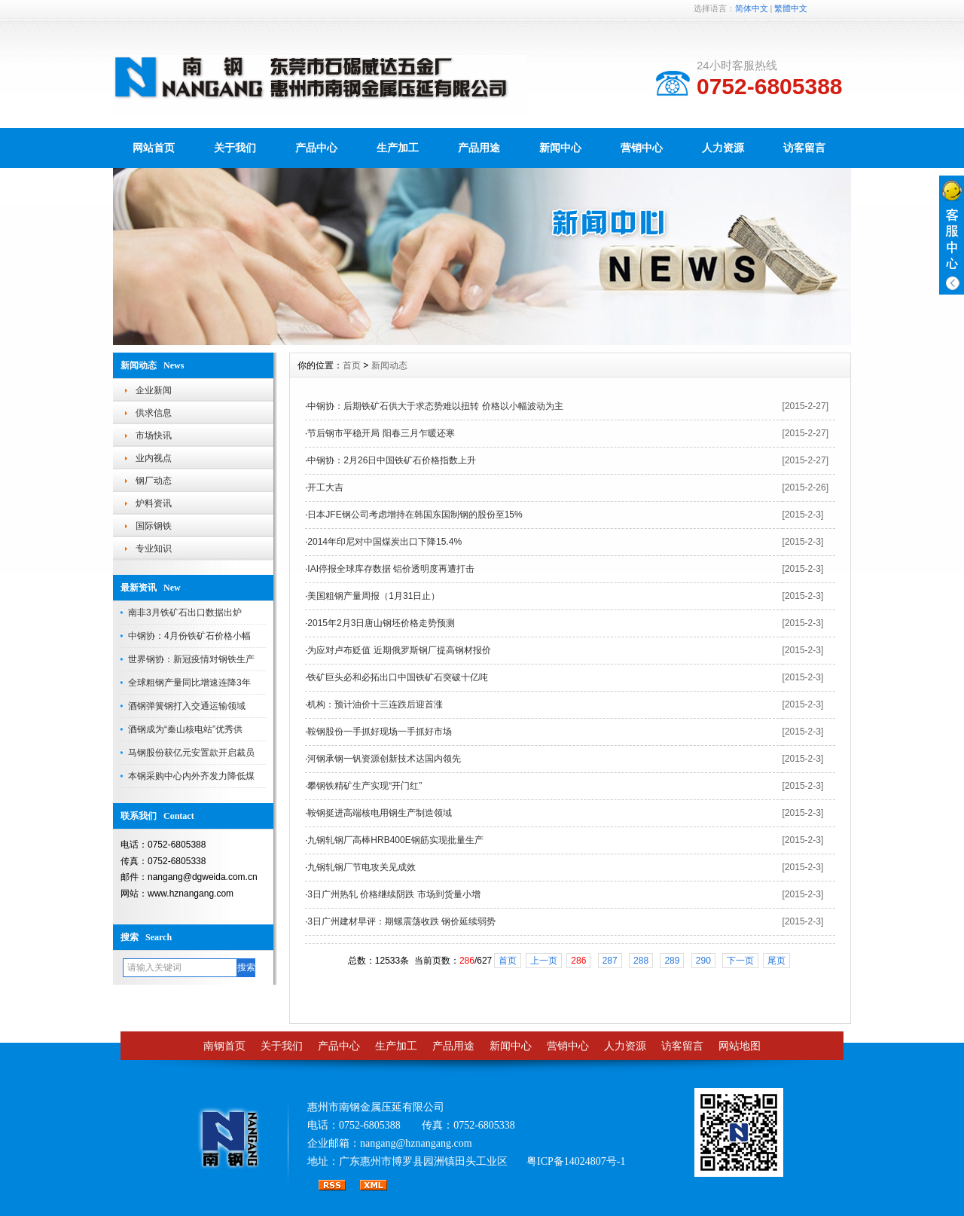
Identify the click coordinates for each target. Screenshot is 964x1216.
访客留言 (804, 148)
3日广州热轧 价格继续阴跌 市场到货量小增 (393, 894)
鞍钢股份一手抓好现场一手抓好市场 (379, 731)
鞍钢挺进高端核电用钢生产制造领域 (379, 813)
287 (610, 960)
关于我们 (235, 148)
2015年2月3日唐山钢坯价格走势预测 (381, 623)
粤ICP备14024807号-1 (575, 1161)
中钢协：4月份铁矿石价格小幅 (189, 636)
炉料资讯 (154, 503)
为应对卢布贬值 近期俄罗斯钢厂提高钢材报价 (398, 650)
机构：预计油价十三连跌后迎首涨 (375, 704)
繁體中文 (790, 8)
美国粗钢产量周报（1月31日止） (373, 596)
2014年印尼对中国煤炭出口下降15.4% (384, 541)
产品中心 (316, 148)
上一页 (543, 960)
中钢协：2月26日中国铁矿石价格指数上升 (391, 460)
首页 (352, 365)
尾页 (776, 960)
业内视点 (154, 458)
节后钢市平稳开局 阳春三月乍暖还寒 (380, 433)
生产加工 (398, 148)
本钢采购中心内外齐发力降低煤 (191, 776)
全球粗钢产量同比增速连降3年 (189, 682)
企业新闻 (154, 390)
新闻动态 (389, 365)
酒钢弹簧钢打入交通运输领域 (187, 706)
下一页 (740, 960)
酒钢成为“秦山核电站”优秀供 (185, 729)
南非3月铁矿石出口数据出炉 (185, 612)
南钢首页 (224, 1046)
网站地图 (739, 1046)
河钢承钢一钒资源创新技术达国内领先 (384, 758)
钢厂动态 (154, 480)
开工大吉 (325, 487)
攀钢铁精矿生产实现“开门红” (364, 786)
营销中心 (642, 148)
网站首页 (154, 148)
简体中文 (751, 8)
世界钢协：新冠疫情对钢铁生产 (191, 659)
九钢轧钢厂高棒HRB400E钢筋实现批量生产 (395, 840)
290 (703, 960)
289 (671, 960)
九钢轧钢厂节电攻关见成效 (361, 867)
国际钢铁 (154, 526)
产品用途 (479, 148)
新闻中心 (560, 148)
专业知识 (154, 548)
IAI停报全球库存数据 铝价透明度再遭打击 (390, 569)
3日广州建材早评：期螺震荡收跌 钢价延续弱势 (401, 921)
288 (640, 960)
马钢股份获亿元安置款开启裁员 (191, 752)
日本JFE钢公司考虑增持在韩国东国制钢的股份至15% (414, 514)
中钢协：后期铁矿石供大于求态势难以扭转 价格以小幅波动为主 (435, 406)
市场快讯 (154, 435)
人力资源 (723, 148)
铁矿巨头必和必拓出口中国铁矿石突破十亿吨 (397, 677)
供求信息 (154, 413)
